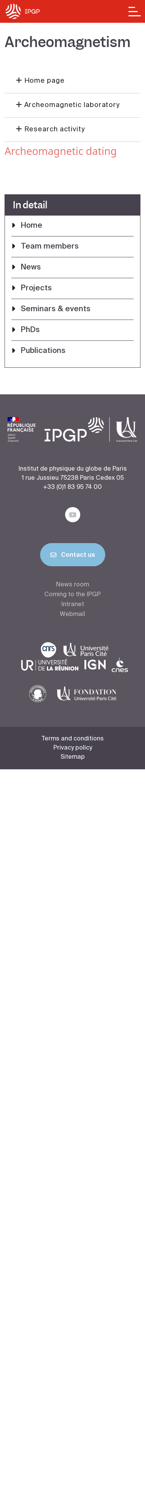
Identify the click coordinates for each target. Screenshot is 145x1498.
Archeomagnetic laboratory (72, 105)
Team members (50, 246)
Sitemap (73, 757)
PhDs (30, 330)
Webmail (72, 614)
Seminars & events (55, 309)
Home (31, 226)
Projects (36, 288)
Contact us (72, 556)
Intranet (72, 605)
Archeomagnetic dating (61, 151)
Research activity (54, 129)
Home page (44, 80)
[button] (72, 81)
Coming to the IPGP (72, 595)
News (31, 267)
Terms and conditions (73, 739)
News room (72, 585)
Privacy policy (72, 748)
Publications (43, 351)
